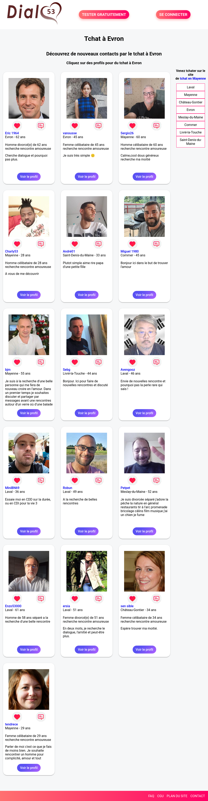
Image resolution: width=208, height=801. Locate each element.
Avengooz (128, 370)
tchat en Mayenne (193, 78)
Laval (190, 87)
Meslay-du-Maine (190, 117)
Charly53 (11, 251)
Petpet (125, 488)
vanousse (70, 133)
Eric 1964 (12, 133)
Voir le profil (29, 177)
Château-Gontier (190, 102)
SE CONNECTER (173, 14)
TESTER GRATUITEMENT (104, 14)
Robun (67, 488)
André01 (69, 251)
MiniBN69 (12, 488)
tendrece (11, 724)
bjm (8, 370)
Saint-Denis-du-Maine (191, 142)
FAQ (151, 796)
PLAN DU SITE (177, 796)
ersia (66, 606)
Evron (191, 110)
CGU (160, 796)
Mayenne (190, 95)
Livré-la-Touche (191, 132)
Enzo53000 (13, 606)
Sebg (66, 370)
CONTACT (197, 796)
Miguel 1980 (130, 251)
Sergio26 (127, 133)
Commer (190, 125)
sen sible (127, 606)
